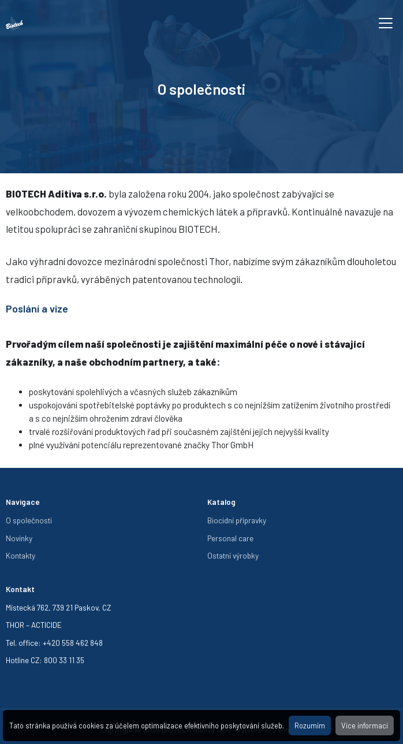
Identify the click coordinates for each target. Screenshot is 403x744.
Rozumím (309, 725)
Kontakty (20, 555)
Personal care (230, 538)
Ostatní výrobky (233, 555)
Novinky (19, 538)
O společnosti (29, 520)
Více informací (364, 725)
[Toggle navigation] (385, 23)
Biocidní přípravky (236, 520)
